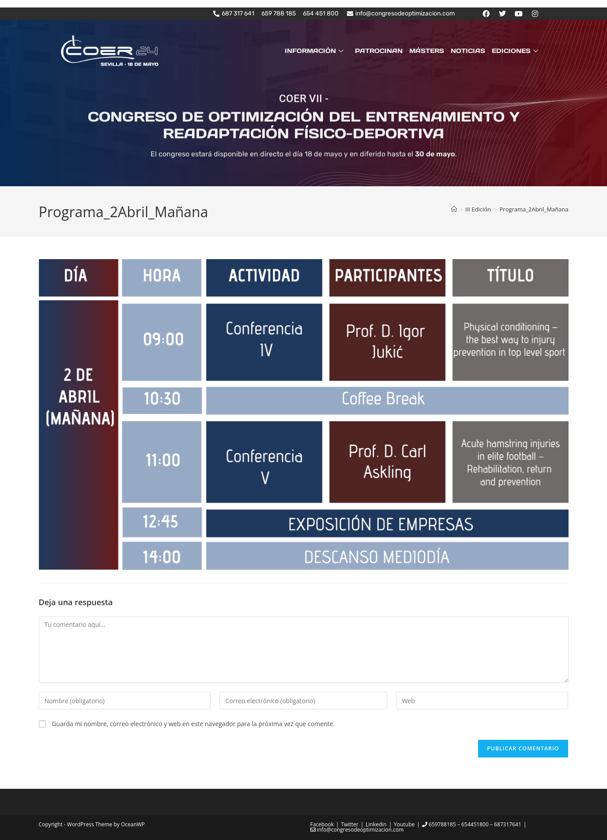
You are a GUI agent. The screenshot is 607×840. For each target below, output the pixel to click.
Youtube (404, 824)
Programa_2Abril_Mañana (534, 209)
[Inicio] (454, 209)
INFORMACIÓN (317, 51)
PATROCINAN (380, 51)
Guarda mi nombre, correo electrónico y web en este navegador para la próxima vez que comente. (193, 723)
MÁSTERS (427, 51)
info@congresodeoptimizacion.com (357, 829)
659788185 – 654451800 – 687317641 (471, 824)
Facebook (322, 824)
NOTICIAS (468, 51)
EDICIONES (516, 51)
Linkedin (376, 824)
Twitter (349, 824)
